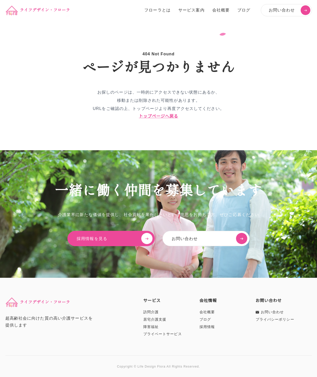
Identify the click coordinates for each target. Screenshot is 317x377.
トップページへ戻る (158, 116)
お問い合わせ (289, 10)
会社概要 (221, 10)
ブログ (243, 10)
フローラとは (157, 10)
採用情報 (207, 327)
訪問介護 (151, 312)
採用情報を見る (115, 238)
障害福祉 (151, 327)
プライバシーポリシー (275, 319)
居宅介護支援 (155, 319)
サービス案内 (191, 10)
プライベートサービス (162, 334)
